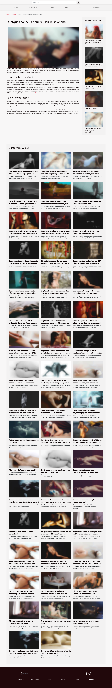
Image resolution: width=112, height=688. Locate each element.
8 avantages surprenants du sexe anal (56, 622)
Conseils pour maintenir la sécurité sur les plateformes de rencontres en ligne (87, 323)
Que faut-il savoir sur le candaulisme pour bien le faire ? (55, 441)
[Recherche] (54, 2)
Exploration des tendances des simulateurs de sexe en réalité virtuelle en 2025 (55, 353)
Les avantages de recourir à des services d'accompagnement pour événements (23, 173)
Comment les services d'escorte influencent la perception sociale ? (24, 263)
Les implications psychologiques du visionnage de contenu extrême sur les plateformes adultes (87, 294)
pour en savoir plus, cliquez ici (35, 93)
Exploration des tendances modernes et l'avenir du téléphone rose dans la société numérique (55, 413)
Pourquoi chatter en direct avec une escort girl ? (93, 87)
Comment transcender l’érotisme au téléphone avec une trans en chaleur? (56, 502)
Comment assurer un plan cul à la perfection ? (87, 501)
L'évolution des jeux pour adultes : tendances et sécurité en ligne (87, 353)
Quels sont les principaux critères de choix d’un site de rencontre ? (54, 593)
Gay (80, 7)
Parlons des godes (91, 108)
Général (96, 7)
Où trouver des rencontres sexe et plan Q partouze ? (55, 471)
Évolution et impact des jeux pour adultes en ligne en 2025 (22, 351)
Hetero (15, 7)
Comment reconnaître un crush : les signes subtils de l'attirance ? (24, 501)
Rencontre (33, 7)
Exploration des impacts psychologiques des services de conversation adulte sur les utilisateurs (87, 413)
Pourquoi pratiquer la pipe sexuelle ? (21, 532)
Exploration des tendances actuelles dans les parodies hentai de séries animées (21, 382)
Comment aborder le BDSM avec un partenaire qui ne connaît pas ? (87, 442)
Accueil (8, 14)
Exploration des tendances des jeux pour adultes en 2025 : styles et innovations (55, 293)
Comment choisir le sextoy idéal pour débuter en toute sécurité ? (55, 232)
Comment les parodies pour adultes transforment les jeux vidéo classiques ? (54, 203)
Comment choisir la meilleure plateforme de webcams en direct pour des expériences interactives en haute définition (23, 413)
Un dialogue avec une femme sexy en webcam (86, 622)
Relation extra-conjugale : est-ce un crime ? (24, 441)
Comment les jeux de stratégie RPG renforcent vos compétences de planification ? (87, 203)
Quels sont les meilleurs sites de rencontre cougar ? (56, 652)
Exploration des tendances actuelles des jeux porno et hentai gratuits (85, 382)
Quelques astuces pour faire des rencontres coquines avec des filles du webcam (23, 653)
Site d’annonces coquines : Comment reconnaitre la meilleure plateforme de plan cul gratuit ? (88, 594)
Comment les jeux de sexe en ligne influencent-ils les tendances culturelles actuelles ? (88, 233)
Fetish (51, 7)
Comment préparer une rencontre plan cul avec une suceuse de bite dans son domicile (85, 473)
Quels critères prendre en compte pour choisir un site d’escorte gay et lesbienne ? (22, 593)
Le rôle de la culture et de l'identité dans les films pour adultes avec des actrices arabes (24, 323)
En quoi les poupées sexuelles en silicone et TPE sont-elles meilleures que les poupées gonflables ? (56, 535)
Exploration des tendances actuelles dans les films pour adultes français (54, 323)
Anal (66, 7)
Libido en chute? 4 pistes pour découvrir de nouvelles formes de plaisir (87, 563)
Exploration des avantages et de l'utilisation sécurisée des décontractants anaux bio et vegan (87, 535)
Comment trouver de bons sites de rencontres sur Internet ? (93, 130)
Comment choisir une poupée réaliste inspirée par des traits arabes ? (55, 173)
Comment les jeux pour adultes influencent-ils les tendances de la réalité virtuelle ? (23, 233)
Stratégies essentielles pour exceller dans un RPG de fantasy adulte (56, 263)
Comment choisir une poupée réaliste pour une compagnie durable (22, 293)
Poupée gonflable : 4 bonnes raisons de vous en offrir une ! (22, 562)
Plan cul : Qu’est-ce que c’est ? (22, 470)
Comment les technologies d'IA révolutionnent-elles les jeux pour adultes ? (87, 263)
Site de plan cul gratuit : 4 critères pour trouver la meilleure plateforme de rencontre (21, 624)
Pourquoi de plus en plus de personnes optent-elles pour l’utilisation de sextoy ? (54, 563)
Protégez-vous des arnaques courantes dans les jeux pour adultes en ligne (86, 173)
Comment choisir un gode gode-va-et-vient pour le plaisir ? (93, 42)
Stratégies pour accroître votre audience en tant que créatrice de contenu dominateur (23, 203)
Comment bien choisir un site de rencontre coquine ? (93, 65)
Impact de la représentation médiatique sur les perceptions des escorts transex (55, 382)
